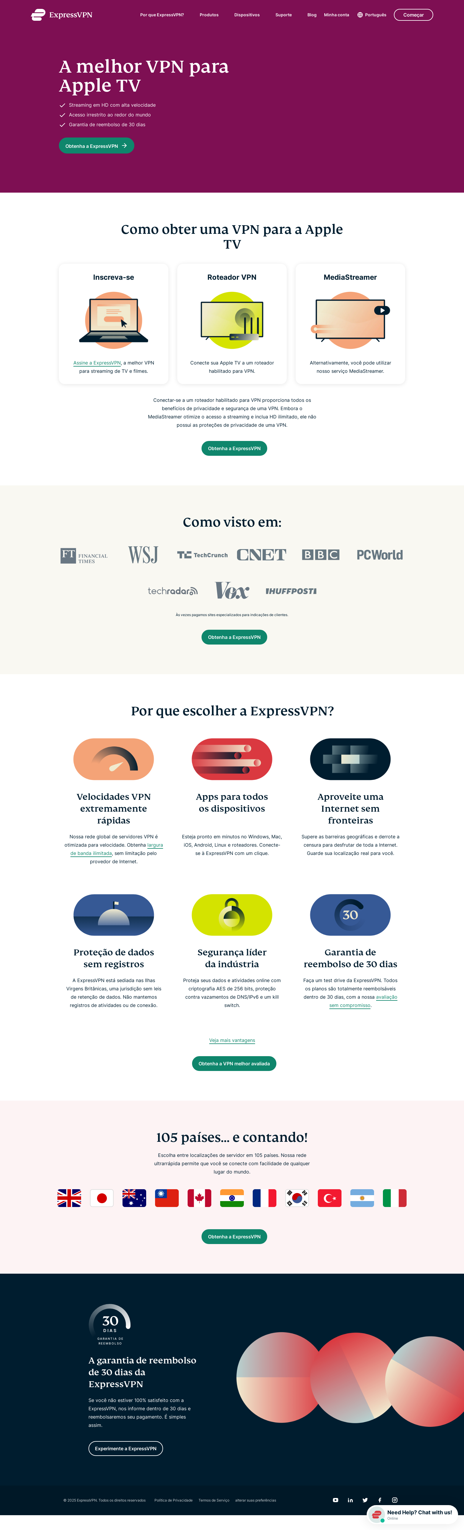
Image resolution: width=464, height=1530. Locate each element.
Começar (413, 15)
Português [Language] (375, 14)
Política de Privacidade (173, 1515)
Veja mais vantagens (232, 1046)
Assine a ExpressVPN (97, 363)
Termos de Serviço (214, 1515)
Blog (312, 15)
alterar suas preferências (255, 1515)
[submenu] (188, 15)
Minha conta (336, 15)
